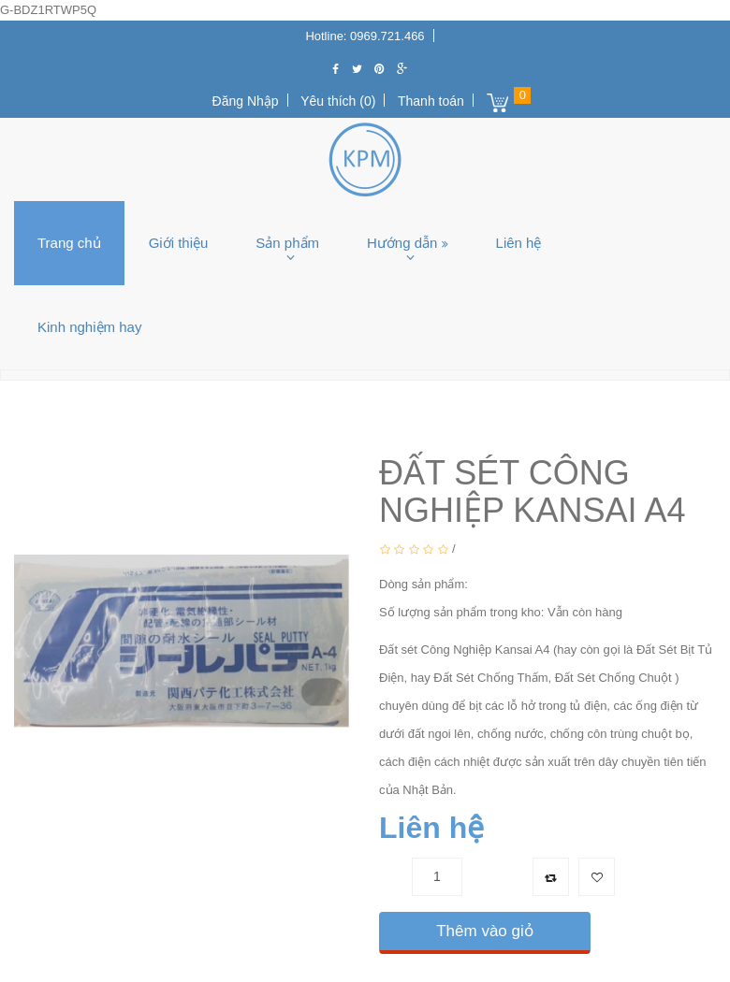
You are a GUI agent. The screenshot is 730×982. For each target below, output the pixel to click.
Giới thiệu (179, 243)
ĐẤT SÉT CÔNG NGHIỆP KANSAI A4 (431, 407)
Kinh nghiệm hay (89, 327)
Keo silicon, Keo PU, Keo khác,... (197, 407)
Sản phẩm (287, 243)
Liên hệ (519, 243)
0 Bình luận (492, 548)
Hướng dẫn (407, 243)
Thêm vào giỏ (484, 931)
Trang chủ (69, 243)
